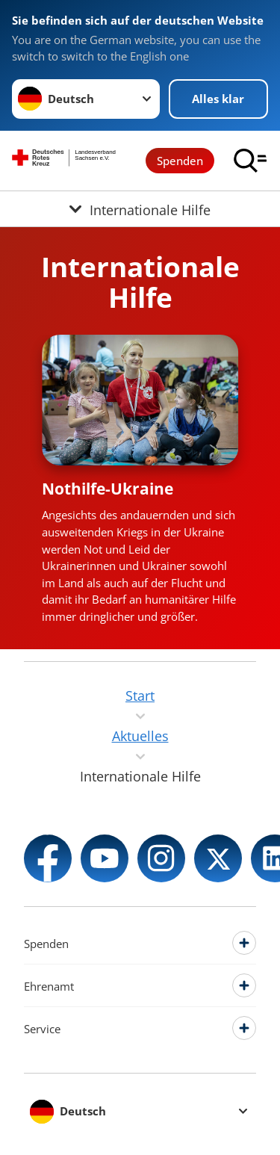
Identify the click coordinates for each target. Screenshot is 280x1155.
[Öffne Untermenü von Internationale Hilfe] (140, 208)
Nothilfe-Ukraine (107, 488)
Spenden (180, 160)
